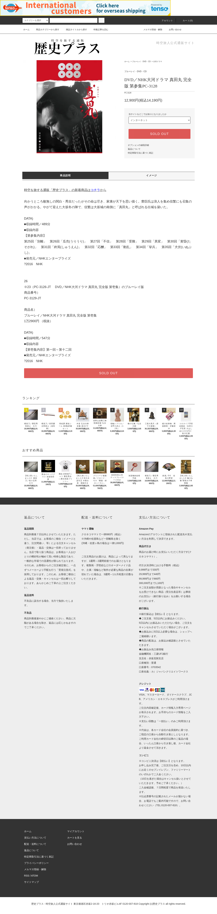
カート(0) (185, 20)
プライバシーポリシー (36, 863)
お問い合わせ (173, 29)
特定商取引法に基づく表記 (140, 153)
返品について (134, 149)
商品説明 (65, 175)
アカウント (165, 20)
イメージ (151, 175)
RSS (26, 875)
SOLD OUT (159, 134)
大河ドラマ (157, 61)
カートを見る (74, 837)
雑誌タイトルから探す (74, 29)
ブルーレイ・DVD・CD (141, 61)
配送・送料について (35, 844)
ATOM (34, 875)
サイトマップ (31, 882)
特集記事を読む (98, 29)
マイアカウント (75, 831)
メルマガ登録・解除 (150, 29)
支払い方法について (35, 837)
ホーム (26, 29)
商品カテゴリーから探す (45, 29)
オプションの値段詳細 (138, 145)
